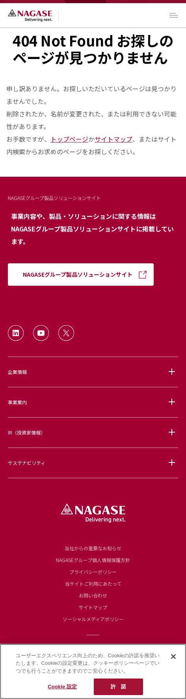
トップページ (69, 139)
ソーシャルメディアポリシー (93, 619)
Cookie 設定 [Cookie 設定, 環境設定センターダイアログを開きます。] (62, 687)
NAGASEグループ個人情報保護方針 (93, 560)
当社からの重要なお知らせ (93, 548)
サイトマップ (113, 139)
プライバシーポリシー (93, 571)
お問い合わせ (93, 595)
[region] (93, 671)
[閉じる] (173, 656)
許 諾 (118, 687)
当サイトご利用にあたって (93, 583)
